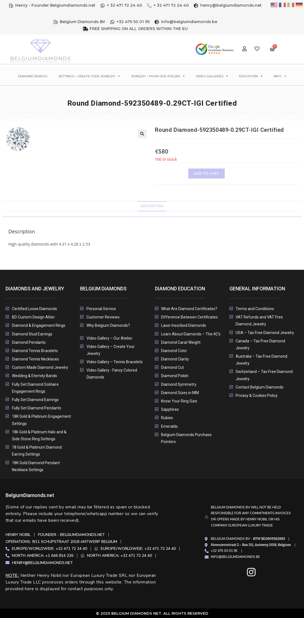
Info (280, 76)
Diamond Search (32, 76)
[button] (142, 133)
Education (251, 76)
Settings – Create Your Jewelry (89, 76)
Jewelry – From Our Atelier (158, 76)
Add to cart (206, 173)
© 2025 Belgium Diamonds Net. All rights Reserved (152, 613)
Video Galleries (212, 76)
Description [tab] (152, 206)
